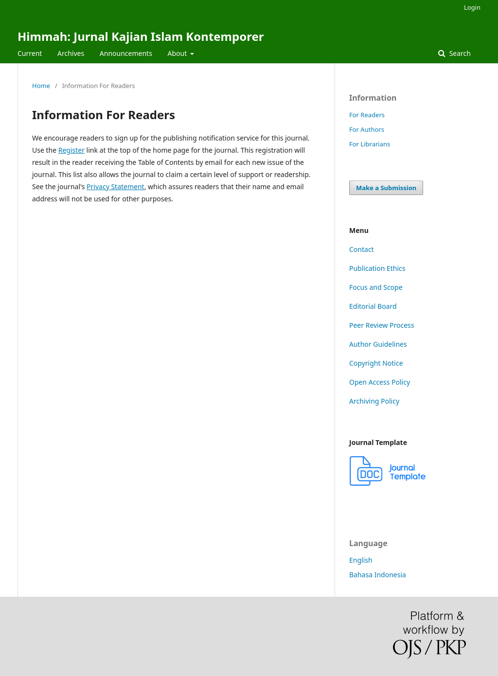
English (361, 560)
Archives (70, 53)
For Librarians (369, 144)
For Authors (366, 129)
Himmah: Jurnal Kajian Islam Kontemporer (141, 36)
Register (71, 150)
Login (472, 7)
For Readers (367, 114)
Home (41, 85)
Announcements (126, 53)
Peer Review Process (381, 325)
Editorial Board (373, 306)
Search (459, 53)
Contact (361, 249)
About (178, 53)
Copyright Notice (376, 363)
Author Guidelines (378, 344)
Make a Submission (386, 187)
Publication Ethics (377, 268)
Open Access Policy (379, 382)
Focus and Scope (376, 287)
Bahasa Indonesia (377, 574)
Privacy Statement (115, 186)
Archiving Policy (374, 401)
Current (30, 53)
